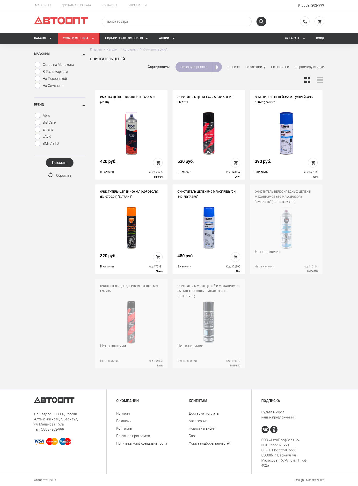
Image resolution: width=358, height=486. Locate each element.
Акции (167, 38)
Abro (42, 115)
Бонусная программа (133, 436)
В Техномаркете (51, 71)
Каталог (43, 38)
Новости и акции (202, 428)
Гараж (295, 38)
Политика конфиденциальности (141, 443)
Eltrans (44, 129)
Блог (192, 436)
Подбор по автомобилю (126, 38)
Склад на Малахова (54, 64)
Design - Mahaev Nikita (309, 480)
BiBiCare (45, 122)
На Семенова (49, 85)
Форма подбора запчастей (210, 443)
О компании (137, 5)
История (123, 413)
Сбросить (63, 175)
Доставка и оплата (76, 5)
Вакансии (124, 421)
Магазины (43, 5)
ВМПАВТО (47, 143)
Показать (59, 163)
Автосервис (198, 421)
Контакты (109, 5)
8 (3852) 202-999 (311, 5)
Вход (320, 38)
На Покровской (51, 78)
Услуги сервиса (79, 38)
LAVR (43, 136)
